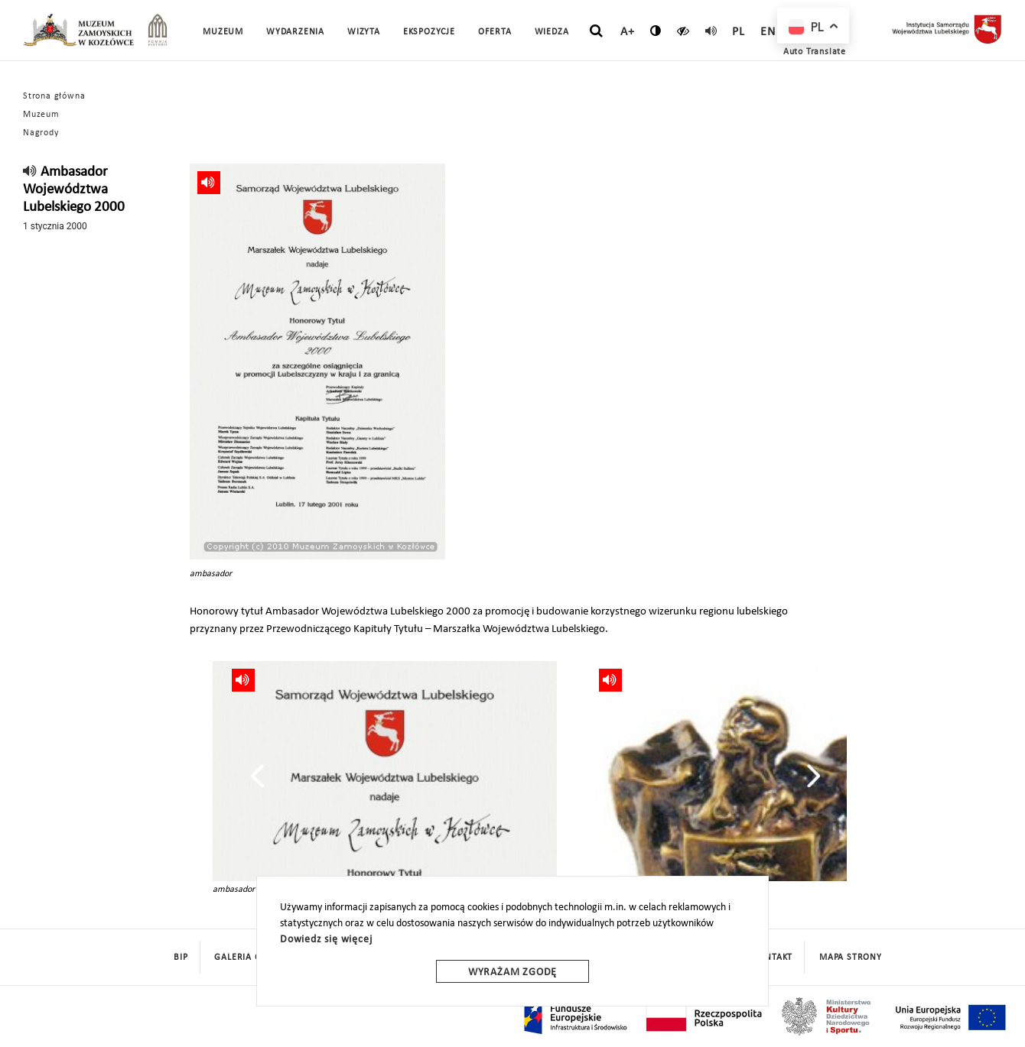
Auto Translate (814, 52)
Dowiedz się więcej (326, 939)
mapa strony (850, 957)
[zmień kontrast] (656, 30)
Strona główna (54, 96)
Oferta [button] (495, 32)
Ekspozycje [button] (429, 32)
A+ (627, 32)
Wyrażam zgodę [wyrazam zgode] (512, 972)
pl (738, 32)
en (768, 32)
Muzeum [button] (223, 32)
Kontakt (773, 957)
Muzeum (41, 114)
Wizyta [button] (363, 32)
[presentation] (257, 775)
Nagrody (41, 133)
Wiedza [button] (552, 32)
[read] (711, 30)
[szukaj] (596, 31)
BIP (180, 957)
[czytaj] (683, 30)
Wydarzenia (295, 32)
